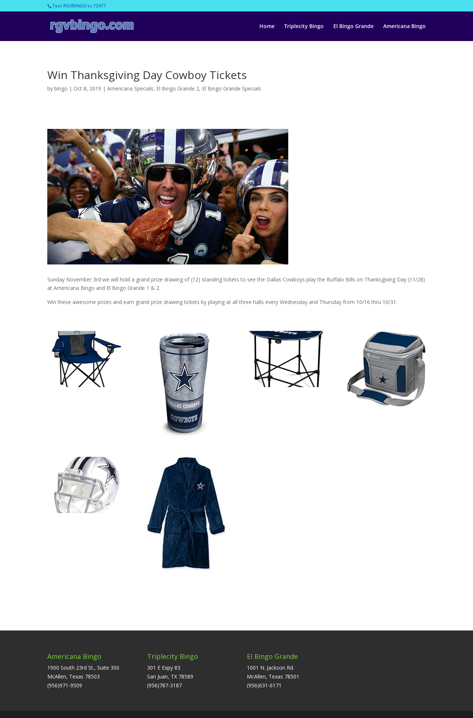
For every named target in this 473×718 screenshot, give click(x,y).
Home (267, 27)
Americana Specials (130, 88)
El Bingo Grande (353, 27)
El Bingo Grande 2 (177, 88)
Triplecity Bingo (304, 27)
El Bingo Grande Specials (231, 88)
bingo (61, 88)
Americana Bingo (404, 27)
